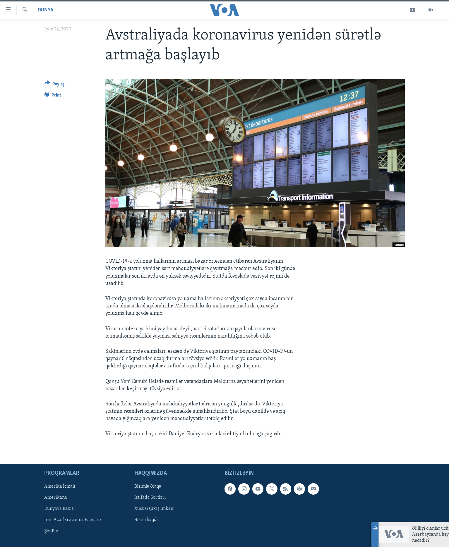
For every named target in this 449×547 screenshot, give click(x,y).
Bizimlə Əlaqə (147, 486)
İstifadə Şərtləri (150, 497)
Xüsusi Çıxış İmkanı (154, 508)
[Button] (54, 85)
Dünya (45, 10)
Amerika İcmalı (59, 486)
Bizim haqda (146, 519)
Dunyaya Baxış (59, 508)
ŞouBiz (51, 531)
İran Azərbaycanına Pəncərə (72, 519)
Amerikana (55, 497)
